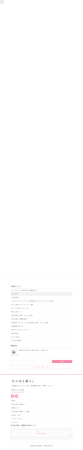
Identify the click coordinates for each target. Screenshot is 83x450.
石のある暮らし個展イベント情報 (20, 411)
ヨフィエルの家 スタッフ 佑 (19, 308)
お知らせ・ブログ (16, 415)
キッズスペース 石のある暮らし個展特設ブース (25, 290)
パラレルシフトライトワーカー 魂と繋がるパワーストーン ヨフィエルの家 (32, 301)
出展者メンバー (15, 408)
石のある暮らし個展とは (18, 404)
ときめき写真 (15, 297)
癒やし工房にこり (16, 311)
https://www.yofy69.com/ (17, 392)
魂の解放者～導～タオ (17, 326)
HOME (13, 400)
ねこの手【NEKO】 (16, 340)
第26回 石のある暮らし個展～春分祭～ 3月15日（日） (34, 350)
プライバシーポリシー (17, 418)
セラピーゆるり (15, 337)
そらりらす (14, 294)
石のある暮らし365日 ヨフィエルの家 (21, 315)
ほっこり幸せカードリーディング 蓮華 (22, 304)
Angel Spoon (14, 333)
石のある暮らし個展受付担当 (19, 319)
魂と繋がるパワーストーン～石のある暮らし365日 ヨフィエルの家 (29, 322)
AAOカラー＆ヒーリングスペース (20, 329)
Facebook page (41, 433)
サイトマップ (15, 422)
